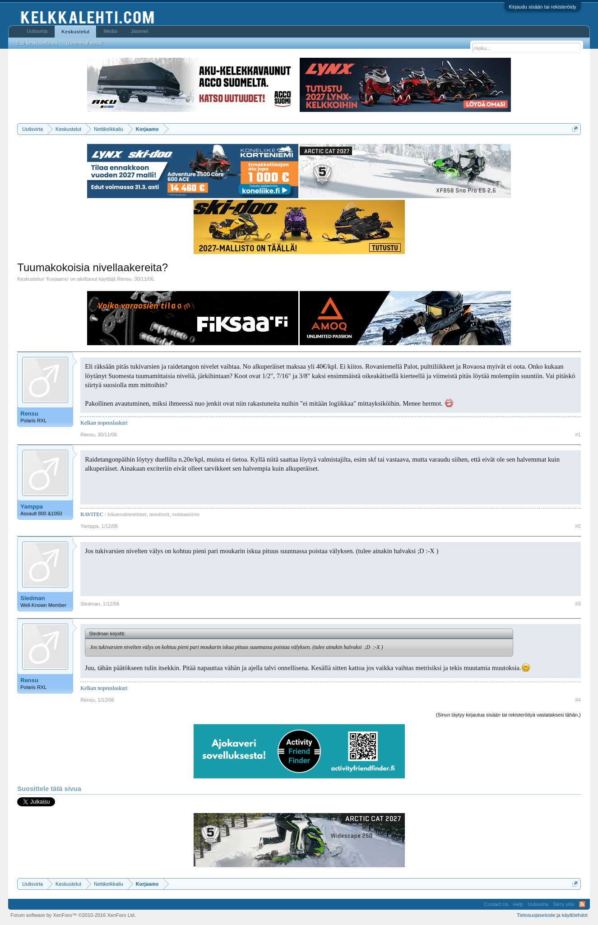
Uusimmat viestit (84, 43)
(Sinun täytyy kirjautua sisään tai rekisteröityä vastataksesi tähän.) (508, 714)
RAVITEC (91, 514)
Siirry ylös (564, 904)
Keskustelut (75, 31)
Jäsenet (139, 31)
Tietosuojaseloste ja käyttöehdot (552, 915)
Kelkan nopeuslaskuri (103, 423)
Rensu (124, 279)
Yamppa (31, 506)
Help (518, 904)
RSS (582, 904)
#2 (578, 526)
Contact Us (496, 904)
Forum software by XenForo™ (73, 915)
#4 (578, 700)
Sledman (32, 598)
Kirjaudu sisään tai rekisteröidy (542, 6)
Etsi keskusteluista (36, 43)
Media (110, 31)
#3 (578, 603)
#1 (578, 434)
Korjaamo (57, 279)
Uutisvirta (37, 31)
